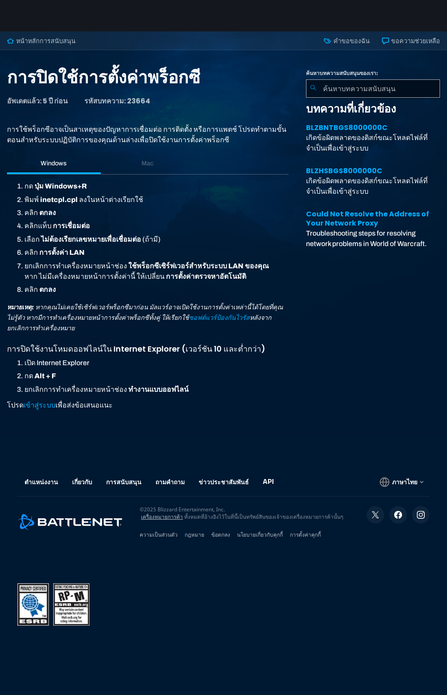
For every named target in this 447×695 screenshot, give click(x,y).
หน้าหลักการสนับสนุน (41, 41)
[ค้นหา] (313, 88)
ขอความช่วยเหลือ (411, 41)
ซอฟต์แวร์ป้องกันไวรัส (219, 317)
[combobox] (373, 88)
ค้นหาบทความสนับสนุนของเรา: (342, 73)
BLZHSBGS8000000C (344, 171)
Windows (54, 163)
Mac (147, 163)
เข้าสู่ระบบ (39, 405)
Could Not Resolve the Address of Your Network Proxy (367, 218)
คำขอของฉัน (346, 41)
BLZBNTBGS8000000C (347, 128)
